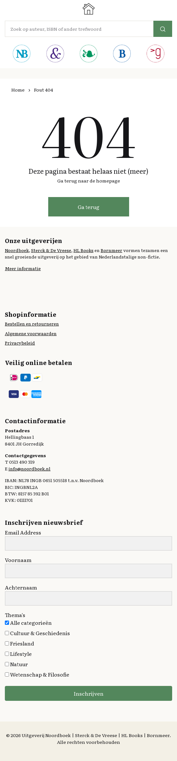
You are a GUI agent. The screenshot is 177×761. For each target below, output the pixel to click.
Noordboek (17, 250)
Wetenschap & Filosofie (37, 674)
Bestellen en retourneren (32, 323)
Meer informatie (23, 268)
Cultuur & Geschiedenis (37, 633)
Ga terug (88, 207)
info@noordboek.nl (29, 468)
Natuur (16, 664)
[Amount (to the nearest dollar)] (79, 29)
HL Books (83, 250)
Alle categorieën (28, 622)
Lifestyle (18, 653)
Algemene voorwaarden (31, 333)
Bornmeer (111, 250)
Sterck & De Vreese (51, 250)
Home (18, 89)
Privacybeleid (20, 342)
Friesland (19, 643)
